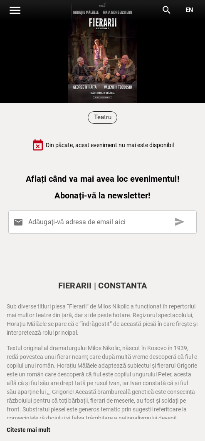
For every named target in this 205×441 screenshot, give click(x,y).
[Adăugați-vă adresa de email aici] (104, 222)
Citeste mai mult (28, 429)
